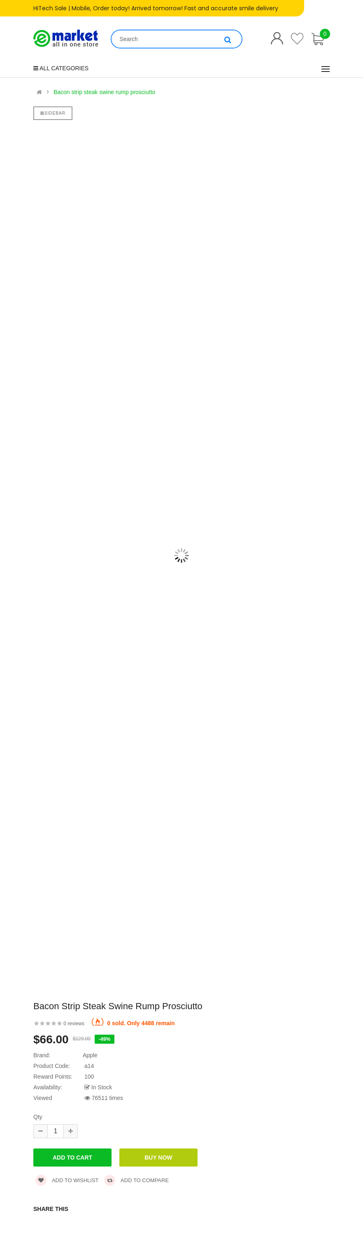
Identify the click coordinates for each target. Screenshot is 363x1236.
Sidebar (52, 113)
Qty (37, 1117)
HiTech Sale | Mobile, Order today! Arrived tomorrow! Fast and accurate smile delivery (155, 8)
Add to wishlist (67, 1180)
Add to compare (136, 1180)
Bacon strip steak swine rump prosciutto (104, 92)
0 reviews (73, 1023)
